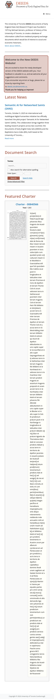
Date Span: (11, 173)
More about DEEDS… (13, 46)
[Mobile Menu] (46, 14)
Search (14, 178)
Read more (9, 138)
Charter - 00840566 (27, 204)
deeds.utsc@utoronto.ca (17, 86)
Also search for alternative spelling (24, 170)
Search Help (27, 178)
